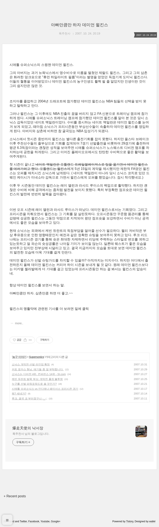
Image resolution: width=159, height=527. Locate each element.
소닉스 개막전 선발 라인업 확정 (31, 364)
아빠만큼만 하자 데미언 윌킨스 (79, 25)
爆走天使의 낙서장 (27, 428)
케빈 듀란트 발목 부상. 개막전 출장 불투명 (37, 379)
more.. (18, 323)
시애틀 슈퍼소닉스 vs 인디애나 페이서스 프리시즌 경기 (45, 388)
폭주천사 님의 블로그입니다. (30, 433)
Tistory (129, 521)
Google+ (55, 521)
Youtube (45, 521)
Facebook (33, 521)
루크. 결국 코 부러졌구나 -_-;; (29, 398)
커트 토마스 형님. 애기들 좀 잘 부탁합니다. (38, 369)
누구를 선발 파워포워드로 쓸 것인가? (34, 383)
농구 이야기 (19, 357)
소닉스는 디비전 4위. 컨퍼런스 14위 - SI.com (39, 374)
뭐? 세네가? (19, 393)
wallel (152, 521)
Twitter (23, 521)
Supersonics (36, 357)
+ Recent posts (15, 496)
